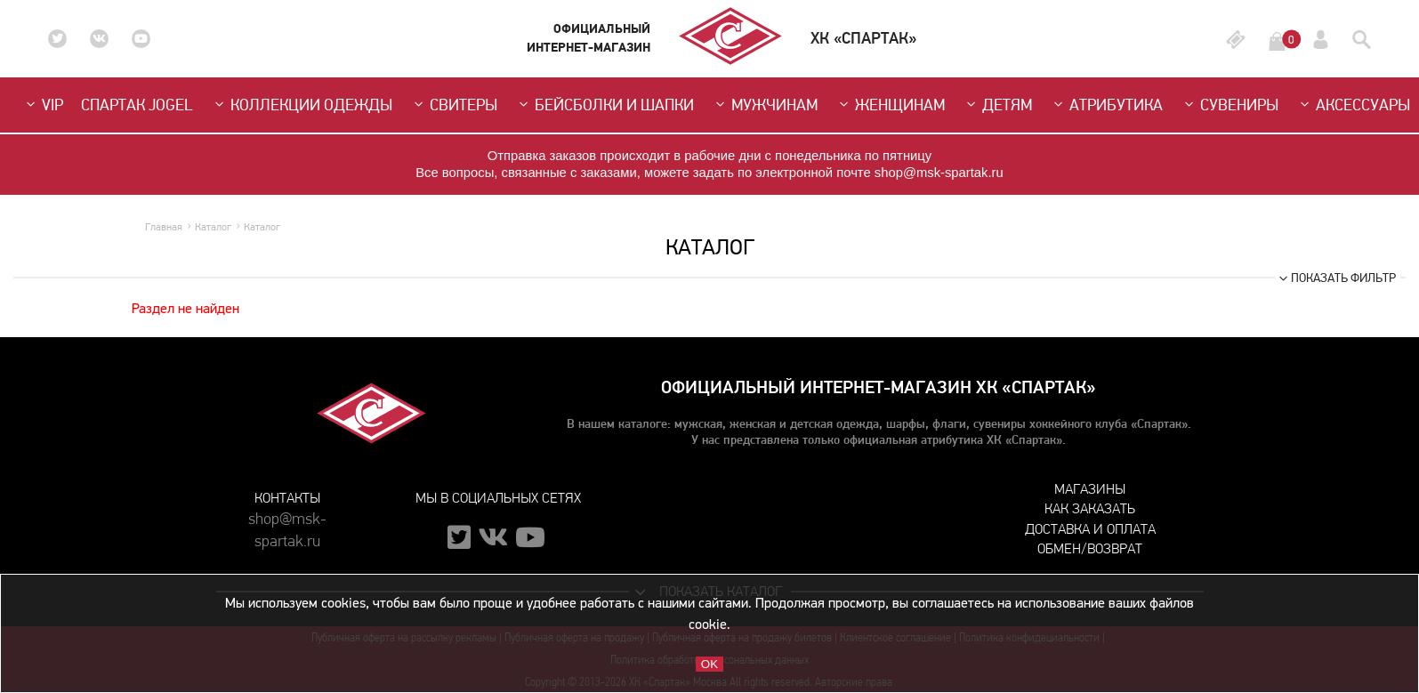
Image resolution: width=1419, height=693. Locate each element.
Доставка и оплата (1090, 528)
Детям (997, 105)
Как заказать (1089, 508)
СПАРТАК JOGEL (137, 105)
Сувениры (1229, 105)
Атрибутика (1106, 105)
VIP (42, 105)
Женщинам (890, 105)
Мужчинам (765, 105)
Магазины (1089, 488)
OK (709, 664)
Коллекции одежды (301, 105)
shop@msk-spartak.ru (287, 521)
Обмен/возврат (1089, 548)
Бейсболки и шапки (604, 105)
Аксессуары (1353, 105)
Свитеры (453, 105)
